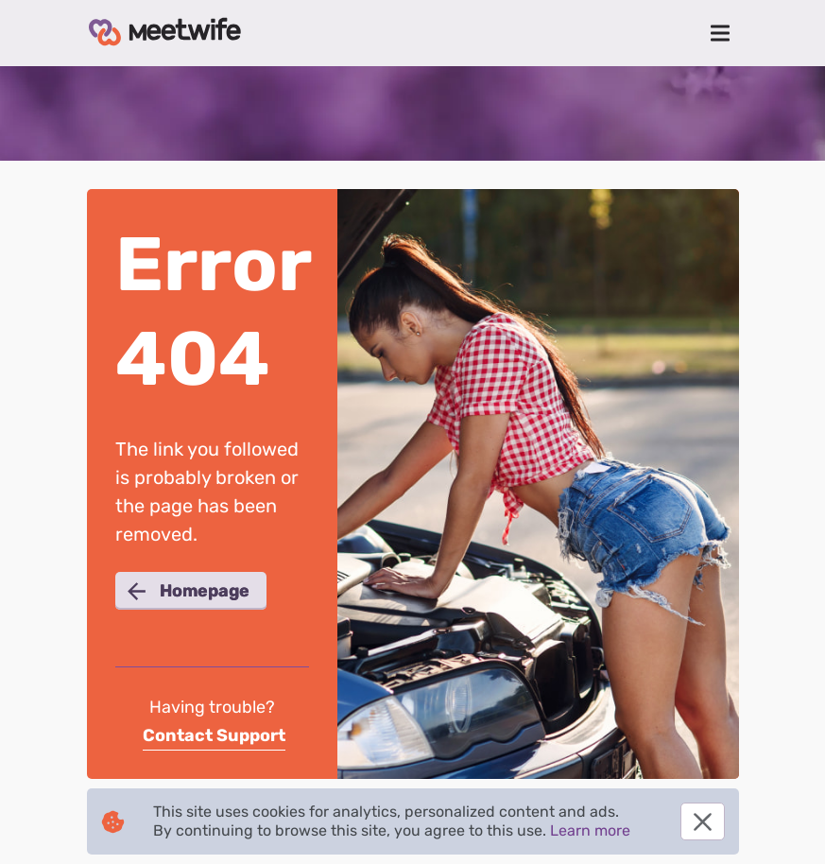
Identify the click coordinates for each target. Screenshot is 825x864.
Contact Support (214, 735)
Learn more (590, 830)
